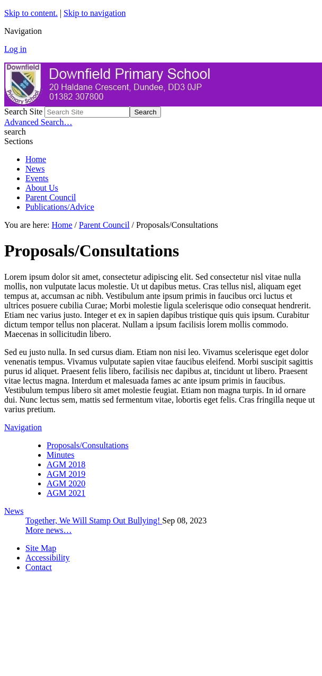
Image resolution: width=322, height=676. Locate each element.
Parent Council (50, 197)
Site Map (40, 548)
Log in (15, 49)
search (15, 131)
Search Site (23, 111)
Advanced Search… (38, 122)
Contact (38, 567)
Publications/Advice (59, 206)
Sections (18, 141)
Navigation (23, 427)
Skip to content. (31, 12)
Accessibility (47, 557)
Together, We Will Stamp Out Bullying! (93, 520)
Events (37, 178)
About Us (41, 187)
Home (35, 159)
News (34, 168)
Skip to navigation (95, 12)
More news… (48, 530)
